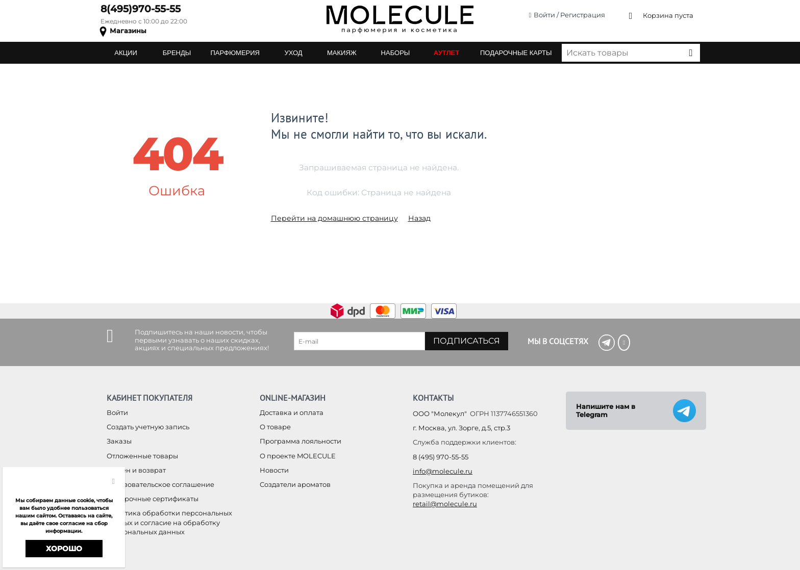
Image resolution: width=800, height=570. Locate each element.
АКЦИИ (125, 53)
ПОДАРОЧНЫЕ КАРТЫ (516, 53)
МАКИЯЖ (342, 53)
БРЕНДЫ (177, 53)
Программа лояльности (300, 441)
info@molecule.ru (442, 471)
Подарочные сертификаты (152, 499)
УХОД (293, 53)
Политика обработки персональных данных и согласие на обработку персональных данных (169, 522)
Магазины (128, 31)
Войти (117, 412)
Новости (274, 470)
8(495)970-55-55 (141, 9)
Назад (419, 218)
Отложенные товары (142, 456)
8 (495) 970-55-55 (440, 457)
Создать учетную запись (148, 427)
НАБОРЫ (395, 53)
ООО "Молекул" (440, 413)
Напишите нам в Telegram (605, 410)
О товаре (275, 427)
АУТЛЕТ (446, 53)
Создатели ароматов (295, 484)
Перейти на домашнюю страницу (334, 218)
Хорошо (64, 548)
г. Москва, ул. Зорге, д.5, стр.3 (461, 428)
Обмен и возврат (136, 470)
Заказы (119, 441)
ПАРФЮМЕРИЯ (235, 53)
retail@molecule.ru (445, 504)
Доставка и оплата (291, 412)
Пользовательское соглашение (160, 484)
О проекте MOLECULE (298, 456)
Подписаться (466, 341)
